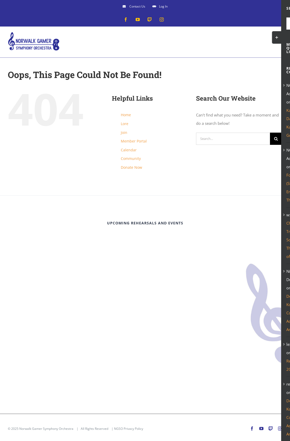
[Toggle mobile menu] (279, 39)
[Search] (276, 139)
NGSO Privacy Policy (128, 428)
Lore (124, 123)
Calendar (129, 149)
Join (124, 132)
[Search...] (233, 139)
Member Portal (134, 141)
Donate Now (131, 167)
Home (126, 114)
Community (131, 158)
